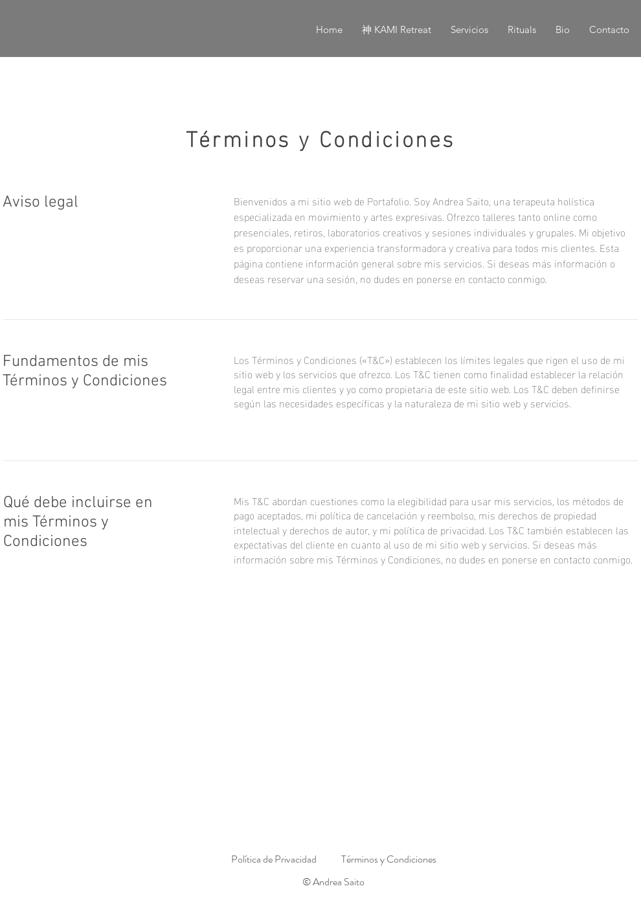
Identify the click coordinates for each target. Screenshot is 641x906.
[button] (469, 30)
